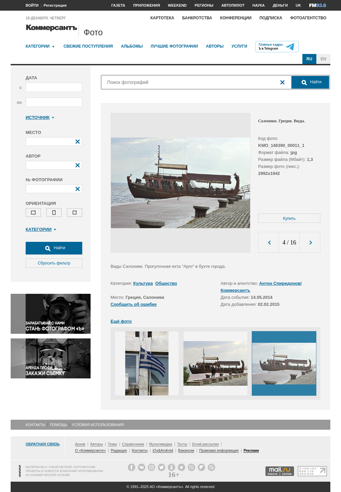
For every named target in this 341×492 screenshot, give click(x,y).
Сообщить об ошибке (134, 304)
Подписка (270, 18)
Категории (38, 46)
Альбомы (132, 46)
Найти (54, 248)
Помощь (58, 425)
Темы (112, 444)
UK (298, 5)
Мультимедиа (160, 444)
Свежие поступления (88, 46)
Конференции (235, 18)
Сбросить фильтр (54, 263)
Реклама (251, 450)
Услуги (239, 46)
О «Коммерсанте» (90, 450)
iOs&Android (163, 450)
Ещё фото (121, 321)
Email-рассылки (205, 444)
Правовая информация (218, 450)
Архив (80, 444)
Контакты (35, 425)
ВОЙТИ (32, 5)
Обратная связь (43, 444)
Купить (289, 218)
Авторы (214, 46)
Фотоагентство (308, 18)
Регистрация (55, 5)
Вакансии (186, 450)
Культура (143, 283)
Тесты (182, 444)
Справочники (133, 444)
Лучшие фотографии (174, 46)
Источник (40, 117)
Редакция (119, 450)
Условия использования (98, 425)
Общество (166, 283)
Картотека (162, 18)
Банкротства (197, 18)
